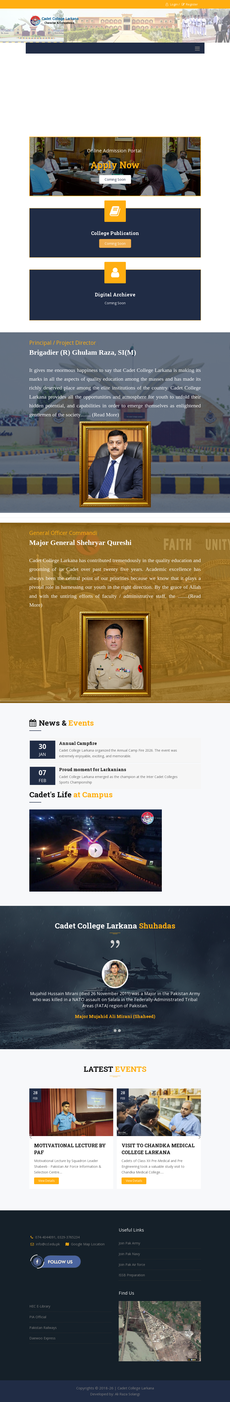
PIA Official (37, 1317)
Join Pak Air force (132, 1264)
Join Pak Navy (129, 1254)
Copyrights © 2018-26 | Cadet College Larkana (115, 1388)
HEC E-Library (39, 1306)
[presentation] (30, 1137)
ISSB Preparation (132, 1275)
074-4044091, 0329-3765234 (57, 1237)
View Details (46, 1181)
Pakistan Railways (43, 1327)
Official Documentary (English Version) (58, 812)
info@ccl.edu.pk (48, 1244)
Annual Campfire (78, 743)
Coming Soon (115, 179)
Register (190, 4)
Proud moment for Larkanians (92, 769)
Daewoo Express (42, 1338)
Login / (173, 4)
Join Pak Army (129, 1243)
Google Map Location (88, 1244)
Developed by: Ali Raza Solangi (115, 1394)
